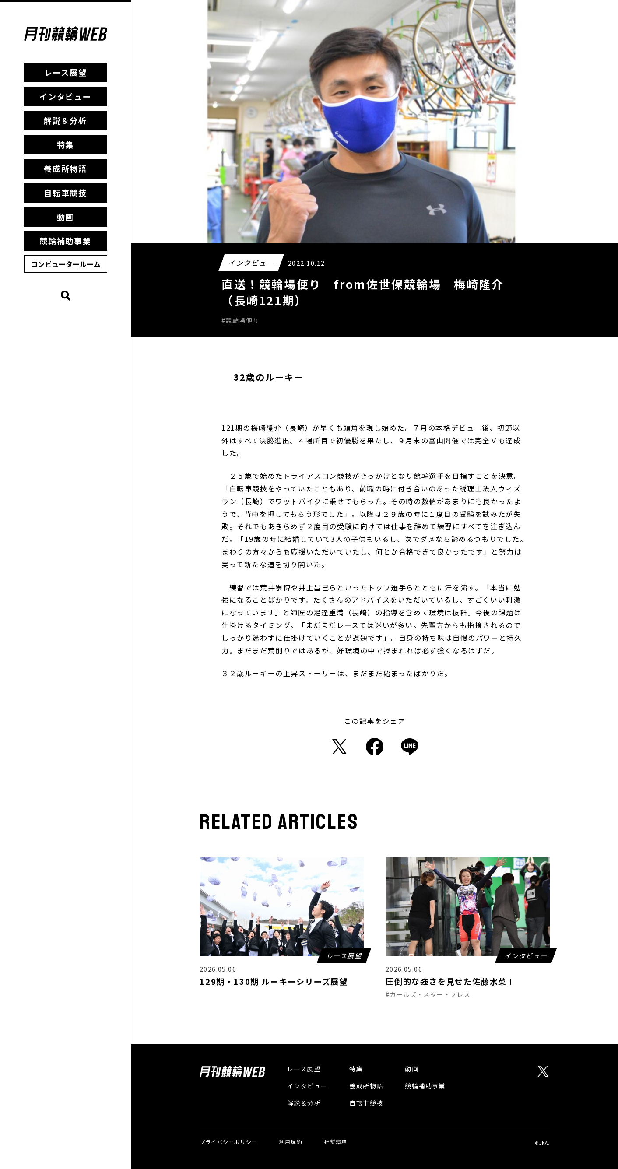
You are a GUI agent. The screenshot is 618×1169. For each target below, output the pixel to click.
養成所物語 (65, 168)
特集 (65, 144)
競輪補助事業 (65, 240)
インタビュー (65, 96)
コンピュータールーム (66, 264)
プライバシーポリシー (228, 1141)
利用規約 (290, 1141)
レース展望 (65, 72)
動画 (65, 216)
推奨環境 (336, 1141)
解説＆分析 (65, 120)
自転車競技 (65, 192)
